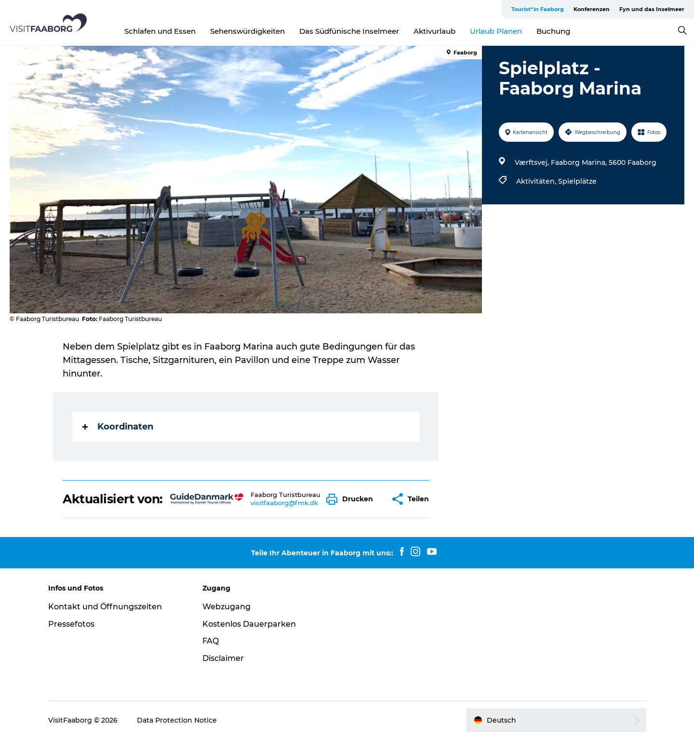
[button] (352, 499)
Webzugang (226, 606)
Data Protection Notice (177, 720)
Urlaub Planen (496, 31)
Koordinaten (117, 426)
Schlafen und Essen (160, 31)
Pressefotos (71, 624)
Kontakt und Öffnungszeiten (105, 606)
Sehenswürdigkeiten (247, 31)
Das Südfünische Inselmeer (349, 31)
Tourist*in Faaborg (537, 9)
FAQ (210, 640)
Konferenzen (592, 9)
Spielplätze (577, 181)
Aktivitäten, (537, 181)
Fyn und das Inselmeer (651, 9)
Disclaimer (223, 658)
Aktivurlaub (434, 31)
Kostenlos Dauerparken (249, 624)
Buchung (553, 31)
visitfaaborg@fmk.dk (284, 503)
